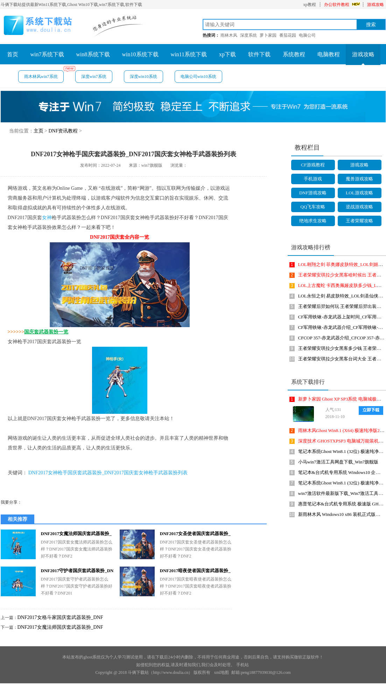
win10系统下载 (140, 54)
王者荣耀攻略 (359, 220)
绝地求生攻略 (313, 220)
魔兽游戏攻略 (359, 178)
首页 (12, 54)
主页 (38, 131)
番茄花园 (287, 35)
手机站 (242, 664)
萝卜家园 (268, 35)
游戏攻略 (375, 4)
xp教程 (309, 4)
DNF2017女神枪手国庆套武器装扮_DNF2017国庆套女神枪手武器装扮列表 (108, 472)
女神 (47, 217)
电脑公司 (307, 35)
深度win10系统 (143, 76)
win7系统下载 (47, 54)
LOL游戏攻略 (359, 192)
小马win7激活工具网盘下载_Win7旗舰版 (338, 462)
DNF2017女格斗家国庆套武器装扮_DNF (60, 617)
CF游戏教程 (313, 164)
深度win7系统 (93, 76)
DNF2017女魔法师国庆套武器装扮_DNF (60, 627)
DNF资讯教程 (63, 131)
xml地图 (221, 672)
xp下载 (227, 54)
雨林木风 (228, 35)
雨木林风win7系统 (44, 74)
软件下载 (259, 54)
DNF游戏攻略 (313, 192)
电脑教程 (328, 54)
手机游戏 (313, 178)
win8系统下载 (93, 54)
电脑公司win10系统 (198, 76)
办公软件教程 (336, 4)
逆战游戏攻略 (359, 206)
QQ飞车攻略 (313, 206)
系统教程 (294, 54)
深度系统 (248, 35)
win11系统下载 (189, 54)
